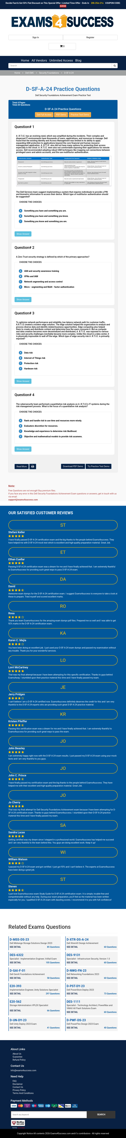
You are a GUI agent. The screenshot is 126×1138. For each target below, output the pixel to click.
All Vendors (39, 60)
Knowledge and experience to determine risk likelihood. (50, 431)
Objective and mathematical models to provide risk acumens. (53, 436)
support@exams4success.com (23, 499)
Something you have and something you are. (45, 211)
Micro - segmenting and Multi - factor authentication (49, 287)
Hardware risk (30, 368)
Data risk (28, 353)
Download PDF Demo (73, 466)
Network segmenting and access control (43, 281)
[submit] (115, 65)
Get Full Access (44, 114)
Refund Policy (19, 1060)
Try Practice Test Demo (98, 466)
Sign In (35, 37)
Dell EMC (29, 73)
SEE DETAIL (15, 947)
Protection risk (31, 363)
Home (25, 60)
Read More (22, 466)
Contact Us (18, 1087)
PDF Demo (61, 114)
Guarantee (17, 1057)
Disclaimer (18, 1084)
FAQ (14, 1081)
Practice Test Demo (80, 114)
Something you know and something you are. (45, 221)
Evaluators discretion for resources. (41, 426)
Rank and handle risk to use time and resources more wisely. (53, 420)
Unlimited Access (61, 60)
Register (90, 37)
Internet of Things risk (34, 358)
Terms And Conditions (23, 1093)
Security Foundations (49, 73)
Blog (78, 60)
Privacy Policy (19, 1090)
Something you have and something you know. (46, 216)
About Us (17, 1054)
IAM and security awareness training (41, 271)
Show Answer (23, 234)
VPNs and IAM (31, 276)
